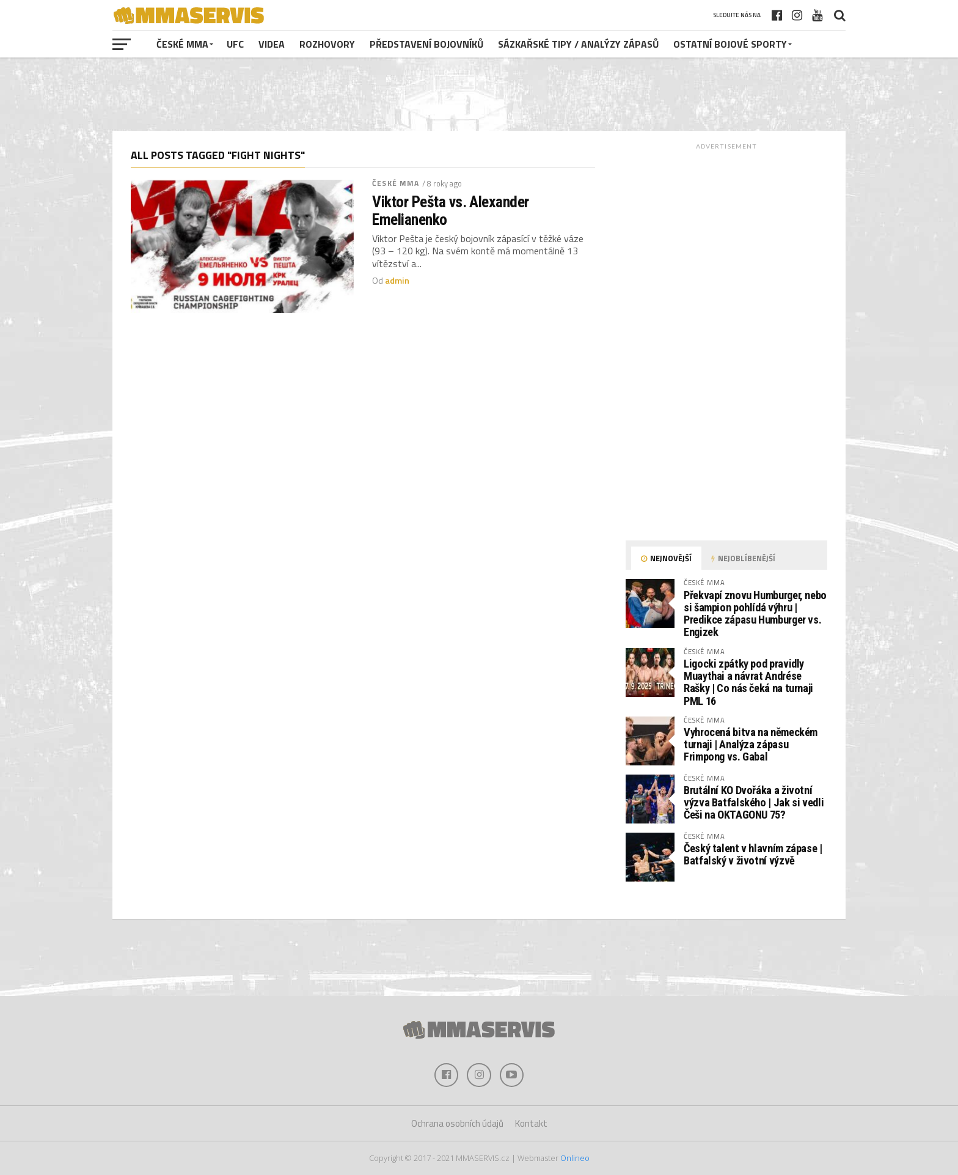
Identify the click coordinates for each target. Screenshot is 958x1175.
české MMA (182, 44)
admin (397, 280)
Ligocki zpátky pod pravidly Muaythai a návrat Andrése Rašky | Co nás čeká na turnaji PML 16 (748, 682)
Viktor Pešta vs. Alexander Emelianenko (450, 210)
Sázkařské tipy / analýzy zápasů (578, 44)
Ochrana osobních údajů (457, 1124)
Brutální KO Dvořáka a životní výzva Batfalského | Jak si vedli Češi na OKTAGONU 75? (754, 802)
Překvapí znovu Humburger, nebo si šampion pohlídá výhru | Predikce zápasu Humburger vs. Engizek (755, 614)
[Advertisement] (479, 94)
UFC (235, 44)
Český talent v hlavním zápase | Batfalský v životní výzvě (753, 854)
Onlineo (575, 1157)
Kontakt (531, 1124)
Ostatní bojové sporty (730, 44)
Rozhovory (327, 44)
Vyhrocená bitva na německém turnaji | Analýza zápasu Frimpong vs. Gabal (750, 744)
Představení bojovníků (426, 44)
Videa (271, 44)
